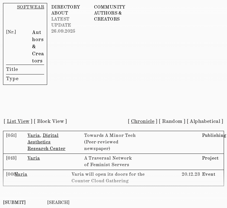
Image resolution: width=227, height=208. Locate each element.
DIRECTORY (65, 7)
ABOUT (59, 13)
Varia (33, 135)
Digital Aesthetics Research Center (46, 142)
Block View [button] (50, 121)
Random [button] (172, 121)
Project (210, 158)
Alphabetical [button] (205, 121)
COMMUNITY (109, 7)
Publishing (214, 135)
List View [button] (18, 121)
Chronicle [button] (143, 121)
